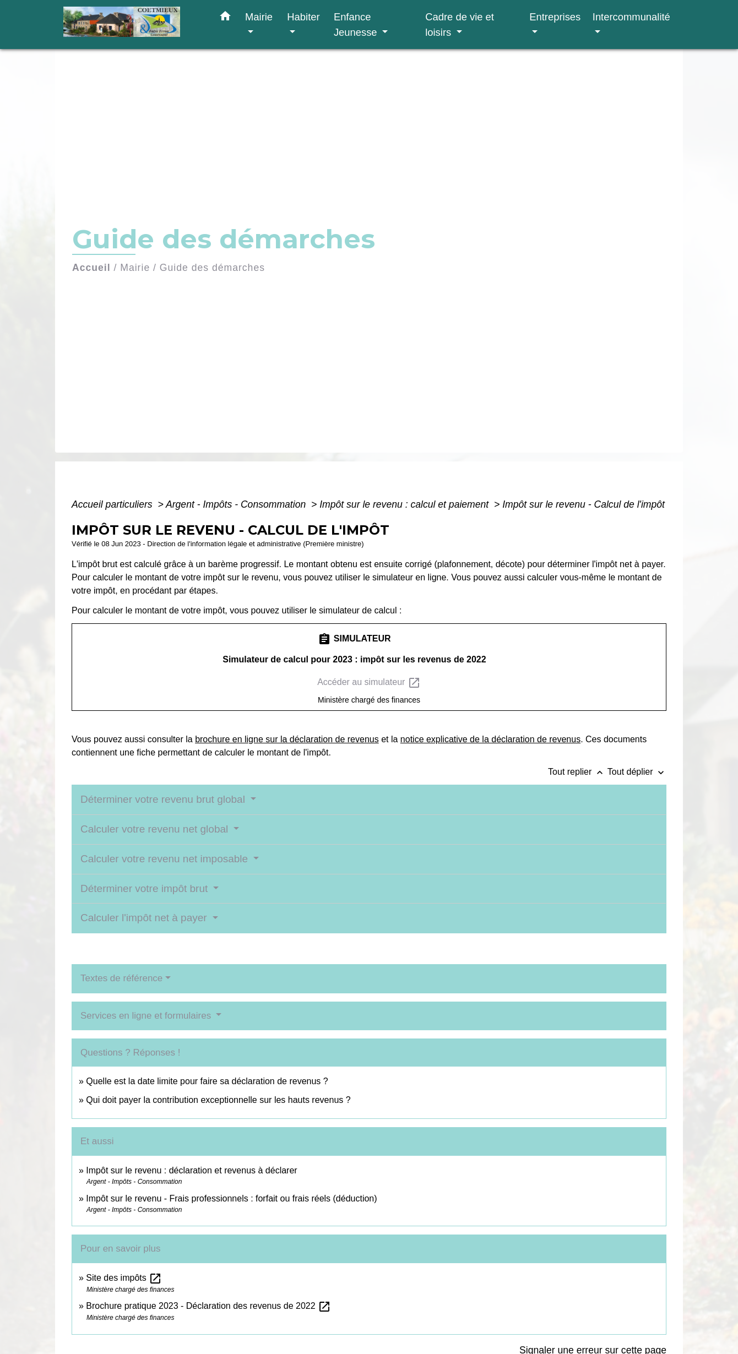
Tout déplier (636, 771)
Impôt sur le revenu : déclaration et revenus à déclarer (191, 1170)
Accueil (91, 267)
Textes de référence (121, 978)
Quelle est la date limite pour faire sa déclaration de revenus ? (207, 1081)
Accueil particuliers (113, 504)
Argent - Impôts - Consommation (237, 504)
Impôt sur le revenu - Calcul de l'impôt (583, 504)
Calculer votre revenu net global (155, 829)
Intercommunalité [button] (631, 17)
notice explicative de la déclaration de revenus (490, 739)
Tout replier (577, 771)
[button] (225, 18)
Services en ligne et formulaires (147, 1015)
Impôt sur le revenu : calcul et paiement (405, 504)
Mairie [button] (259, 17)
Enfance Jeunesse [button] (357, 24)
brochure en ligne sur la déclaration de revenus (287, 739)
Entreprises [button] (554, 17)
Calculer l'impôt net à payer (145, 917)
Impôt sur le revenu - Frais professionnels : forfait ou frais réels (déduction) (231, 1198)
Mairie (135, 267)
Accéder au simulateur (369, 682)
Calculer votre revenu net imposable (165, 858)
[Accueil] (132, 24)
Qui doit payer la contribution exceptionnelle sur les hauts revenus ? (219, 1100)
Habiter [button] (303, 17)
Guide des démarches (212, 267)
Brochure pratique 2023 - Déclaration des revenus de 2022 (208, 1306)
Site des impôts (124, 1277)
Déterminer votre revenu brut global (164, 799)
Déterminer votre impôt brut (145, 888)
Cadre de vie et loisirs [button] (459, 24)
